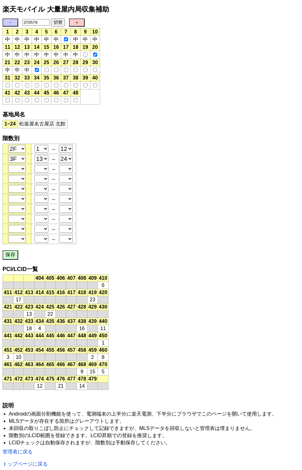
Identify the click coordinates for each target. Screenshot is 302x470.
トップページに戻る (25, 464)
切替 (58, 22)
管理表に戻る (18, 451)
